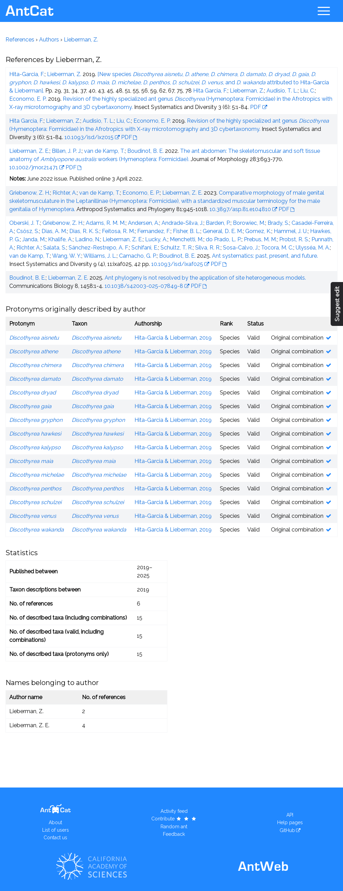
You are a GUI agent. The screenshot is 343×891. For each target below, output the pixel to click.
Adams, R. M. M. (106, 223)
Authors (49, 39)
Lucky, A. (156, 239)
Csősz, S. (27, 231)
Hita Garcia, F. (210, 90)
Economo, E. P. (28, 99)
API (289, 815)
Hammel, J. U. (291, 231)
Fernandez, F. (153, 231)
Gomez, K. (258, 231)
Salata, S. (54, 247)
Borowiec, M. (249, 223)
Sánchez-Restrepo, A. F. (99, 247)
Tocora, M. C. (277, 247)
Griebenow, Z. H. (29, 193)
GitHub (287, 830)
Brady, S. (278, 223)
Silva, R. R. (208, 247)
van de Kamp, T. (104, 151)
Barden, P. (218, 223)
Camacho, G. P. (138, 256)
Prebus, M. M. (260, 239)
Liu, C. (307, 90)
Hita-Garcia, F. (27, 74)
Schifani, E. (144, 247)
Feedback (174, 834)
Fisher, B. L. (186, 231)
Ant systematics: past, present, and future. (265, 256)
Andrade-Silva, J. (182, 223)
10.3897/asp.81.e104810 (240, 209)
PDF (255, 107)
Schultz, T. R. (177, 247)
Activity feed (174, 811)
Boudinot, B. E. (145, 151)
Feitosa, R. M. (118, 231)
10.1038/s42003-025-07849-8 (144, 286)
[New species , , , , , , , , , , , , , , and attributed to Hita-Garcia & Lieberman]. (169, 82)
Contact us (55, 837)
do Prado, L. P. (223, 239)
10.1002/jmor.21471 (33, 167)
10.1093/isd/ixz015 (89, 137)
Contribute (174, 818)
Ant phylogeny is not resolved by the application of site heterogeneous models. (205, 277)
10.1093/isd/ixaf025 (177, 264)
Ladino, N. (87, 239)
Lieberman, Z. (81, 39)
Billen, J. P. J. (67, 151)
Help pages (290, 822)
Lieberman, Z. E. (29, 151)
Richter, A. (64, 193)
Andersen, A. (143, 223)
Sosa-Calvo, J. (241, 247)
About (55, 822)
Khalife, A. (60, 239)
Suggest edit (337, 303)
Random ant (174, 826)
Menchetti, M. (186, 239)
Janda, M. (34, 239)
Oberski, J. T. (24, 223)
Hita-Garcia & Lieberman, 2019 (173, 337)
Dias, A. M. (54, 231)
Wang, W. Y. (66, 256)
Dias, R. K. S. (84, 231)
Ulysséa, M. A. (313, 247)
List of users (55, 830)
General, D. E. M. (223, 231)
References (19, 39)
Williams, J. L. (100, 256)
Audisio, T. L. (282, 90)
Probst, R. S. (294, 239)
